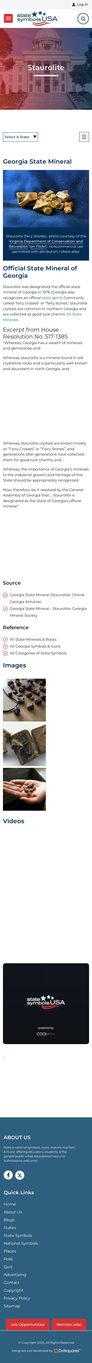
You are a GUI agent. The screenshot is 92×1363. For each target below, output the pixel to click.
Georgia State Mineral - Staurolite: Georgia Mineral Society (48, 612)
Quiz (8, 1267)
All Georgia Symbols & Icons (35, 646)
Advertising (15, 1274)
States (10, 1227)
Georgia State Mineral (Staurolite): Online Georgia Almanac (47, 598)
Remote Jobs (69, 1324)
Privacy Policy (17, 1298)
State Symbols (18, 1235)
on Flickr (38, 246)
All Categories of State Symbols (38, 653)
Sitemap (12, 1306)
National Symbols (21, 1243)
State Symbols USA (37, 18)
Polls (8, 1259)
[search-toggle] (83, 18)
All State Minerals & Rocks (33, 639)
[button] (46, 198)
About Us (13, 1212)
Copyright (14, 1290)
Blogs (9, 1220)
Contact (12, 1282)
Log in (82, 4)
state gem (51, 297)
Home (10, 1204)
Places (10, 1251)
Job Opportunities (28, 1324)
